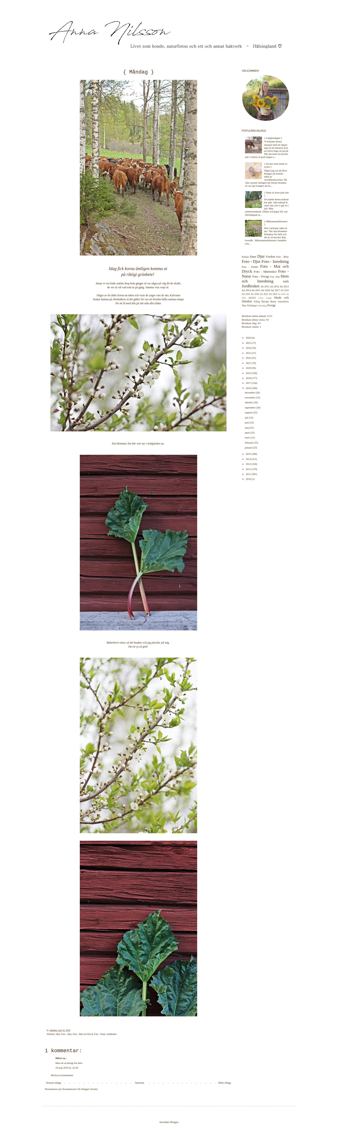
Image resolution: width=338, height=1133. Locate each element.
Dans (253, 256)
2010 (249, 479)
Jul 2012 (274, 286)
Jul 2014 (246, 290)
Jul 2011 (265, 286)
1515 (269, 316)
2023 (249, 353)
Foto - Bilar (282, 256)
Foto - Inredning (275, 261)
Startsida (139, 1082)
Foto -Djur (275, 276)
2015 (249, 453)
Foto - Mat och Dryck (83, 1034)
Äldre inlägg (224, 1082)
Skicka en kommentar (62, 1075)
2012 (249, 469)
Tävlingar (252, 305)
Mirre (58, 1058)
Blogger (174, 1122)
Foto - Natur (99, 1034)
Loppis (269, 298)
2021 (249, 363)
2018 (249, 378)
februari (249, 442)
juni (247, 422)
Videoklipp (262, 305)
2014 (249, 459)
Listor (260, 298)
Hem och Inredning (265, 278)
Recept (265, 301)
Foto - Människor (265, 271)
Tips (244, 305)
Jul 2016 (265, 290)
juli (247, 417)
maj (247, 427)
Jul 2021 (264, 294)
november (250, 397)
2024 (249, 347)
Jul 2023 (273, 294)
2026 (249, 337)
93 (267, 319)
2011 (248, 474)
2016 (249, 388)
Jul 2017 (275, 290)
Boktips (245, 256)
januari (249, 447)
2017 (249, 382)
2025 (249, 342)
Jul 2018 (285, 290)
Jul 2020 (255, 294)
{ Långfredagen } (273, 138)
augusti (249, 412)
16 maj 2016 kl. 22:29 (66, 1067)
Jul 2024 (281, 294)
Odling (257, 301)
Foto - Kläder (250, 266)
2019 (249, 373)
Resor (273, 301)
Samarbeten (283, 301)
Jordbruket (111, 1034)
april (247, 432)
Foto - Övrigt (260, 276)
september (250, 407)
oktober (249, 402)
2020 (249, 368)
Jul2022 (252, 297)
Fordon (270, 256)
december (250, 392)
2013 (249, 464)
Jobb (286, 281)
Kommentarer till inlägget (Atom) (79, 1089)
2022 (249, 357)
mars (247, 437)
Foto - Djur (66, 1034)
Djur (58, 1034)
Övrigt (271, 305)
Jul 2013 (284, 286)
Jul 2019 (246, 294)
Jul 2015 (255, 290)
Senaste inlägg (53, 1082)
